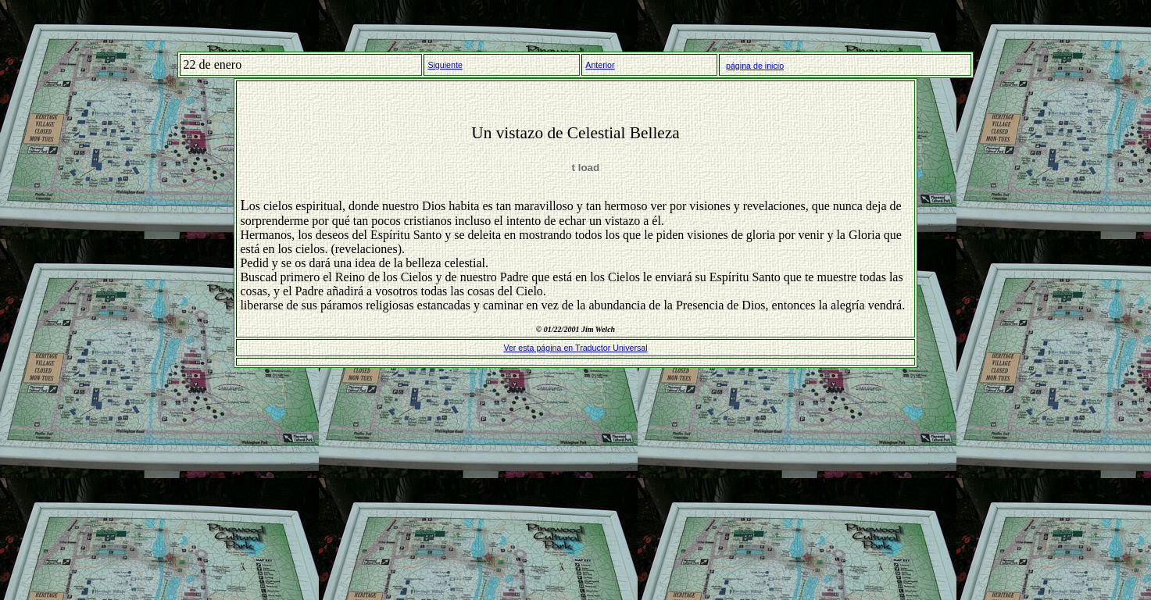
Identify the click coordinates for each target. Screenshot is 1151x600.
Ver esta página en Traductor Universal (575, 347)
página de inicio (755, 65)
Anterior (599, 65)
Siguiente (444, 65)
